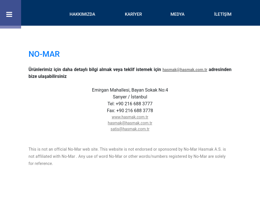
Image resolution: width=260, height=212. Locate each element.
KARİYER (133, 14)
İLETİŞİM (222, 14)
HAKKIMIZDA (82, 14)
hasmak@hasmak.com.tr (184, 69)
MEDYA (177, 14)
